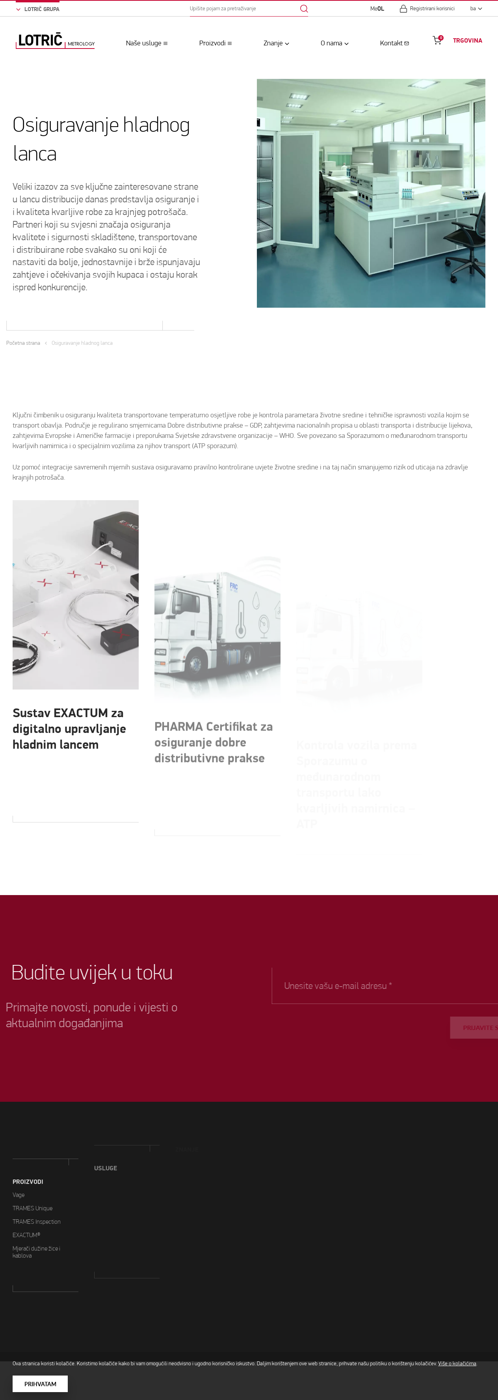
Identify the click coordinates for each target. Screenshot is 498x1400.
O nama (331, 43)
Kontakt (391, 43)
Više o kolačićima (457, 1363)
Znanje (273, 43)
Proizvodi (212, 43)
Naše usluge (144, 43)
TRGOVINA (467, 40)
